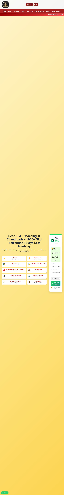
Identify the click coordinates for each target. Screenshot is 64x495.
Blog (36, 11)
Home (5, 11)
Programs (22, 11)
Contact (53, 11)
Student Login (29, 4)
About (32, 11)
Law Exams (9, 11)
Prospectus (58, 11)
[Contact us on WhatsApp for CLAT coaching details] (5, 492)
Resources (47, 11)
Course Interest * (54, 275)
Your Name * (53, 263)
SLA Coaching (16, 11)
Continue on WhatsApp (55, 283)
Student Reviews (41, 11)
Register (35, 4)
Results (28, 11)
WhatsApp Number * (55, 269)
